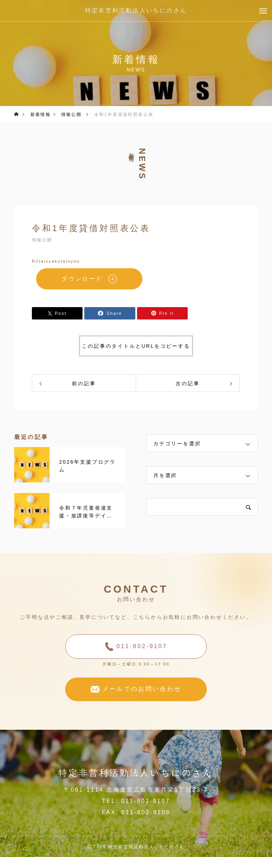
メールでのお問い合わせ (142, 689)
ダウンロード (82, 279)
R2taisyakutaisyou (56, 261)
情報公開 (42, 239)
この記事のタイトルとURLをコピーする (136, 346)
